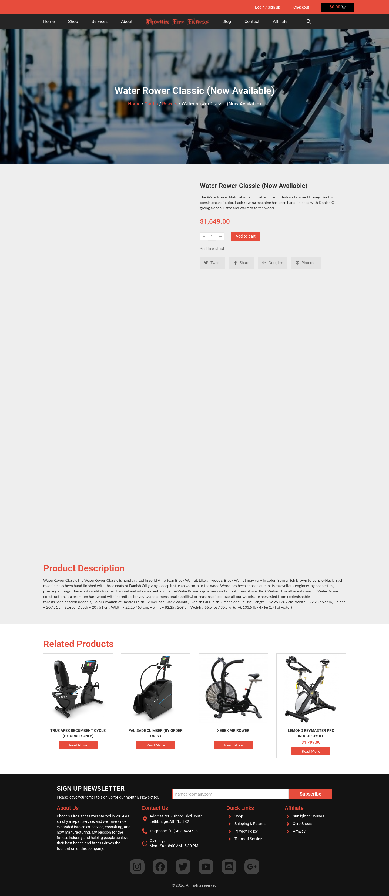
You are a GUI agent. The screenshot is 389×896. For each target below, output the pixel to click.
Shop (73, 21)
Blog (226, 21)
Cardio (151, 103)
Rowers (170, 103)
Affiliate (280, 21)
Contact (251, 21)
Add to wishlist (212, 248)
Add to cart (246, 236)
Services (100, 21)
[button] (309, 21)
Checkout (301, 7)
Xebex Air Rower (233, 730)
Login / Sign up (266, 7)
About (126, 21)
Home (49, 21)
